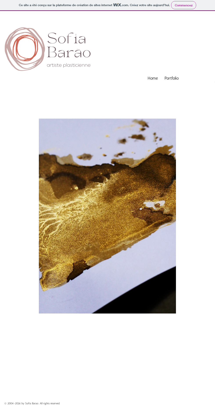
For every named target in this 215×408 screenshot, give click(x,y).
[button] (107, 216)
